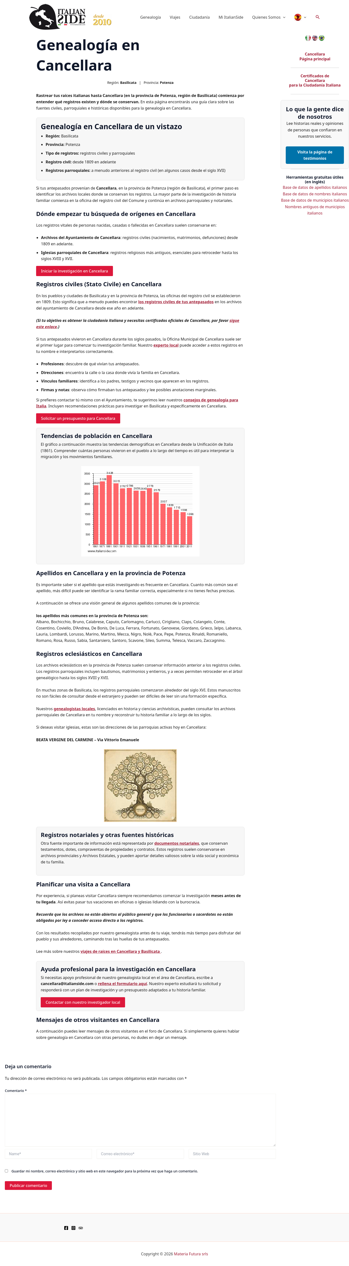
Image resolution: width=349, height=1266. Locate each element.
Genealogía (156, 17)
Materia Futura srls (191, 1254)
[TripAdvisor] (81, 1228)
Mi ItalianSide (234, 17)
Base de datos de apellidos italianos (315, 187)
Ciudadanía (203, 17)
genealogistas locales (74, 708)
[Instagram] (73, 1228)
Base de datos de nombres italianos (315, 194)
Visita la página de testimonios (315, 155)
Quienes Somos (270, 17)
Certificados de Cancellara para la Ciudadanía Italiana (315, 80)
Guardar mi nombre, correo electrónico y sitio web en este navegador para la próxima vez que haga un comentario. (104, 1171)
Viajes (180, 17)
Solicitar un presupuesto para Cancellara (78, 418)
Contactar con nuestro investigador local (83, 1002)
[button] (284, 17)
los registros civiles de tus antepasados (176, 301)
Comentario (16, 1090)
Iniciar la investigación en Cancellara (74, 271)
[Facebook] (66, 1228)
